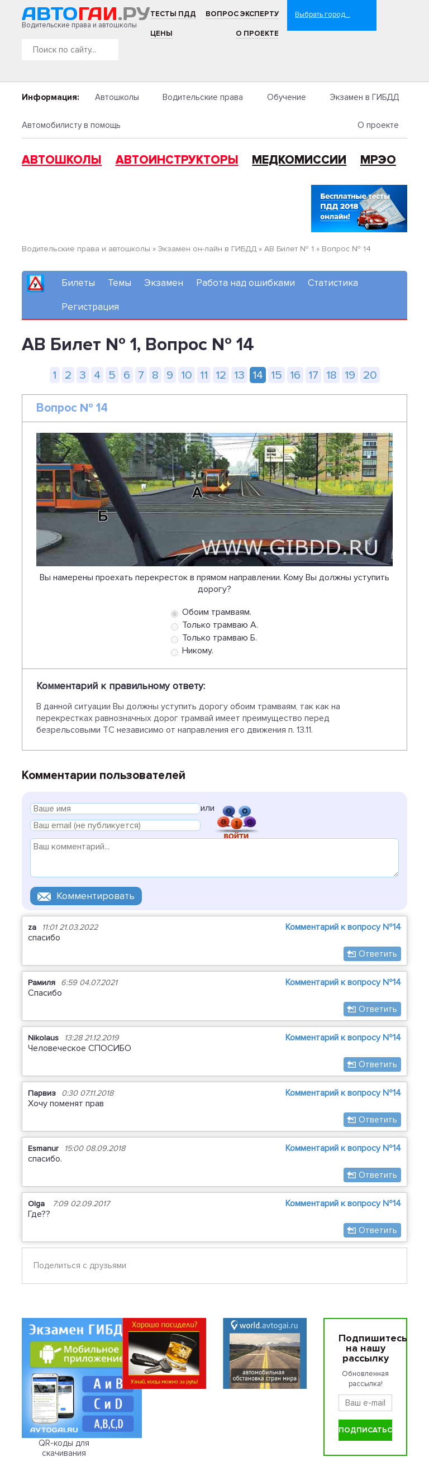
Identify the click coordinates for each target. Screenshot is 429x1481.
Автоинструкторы (177, 160)
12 (221, 375)
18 (331, 375)
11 (204, 375)
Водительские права (203, 97)
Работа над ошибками (245, 283)
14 (257, 375)
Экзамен (163, 283)
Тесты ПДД (173, 13)
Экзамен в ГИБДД (364, 97)
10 (186, 375)
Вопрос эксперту (242, 13)
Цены (161, 33)
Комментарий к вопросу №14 (343, 927)
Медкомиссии (299, 160)
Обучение (286, 97)
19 (350, 375)
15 (276, 375)
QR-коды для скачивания (64, 1448)
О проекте (257, 33)
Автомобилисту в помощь (71, 125)
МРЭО (378, 160)
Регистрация (90, 307)
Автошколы (117, 97)
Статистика (333, 283)
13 (239, 375)
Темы (119, 283)
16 (295, 375)
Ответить (378, 953)
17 (313, 375)
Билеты (78, 283)
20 (370, 375)
